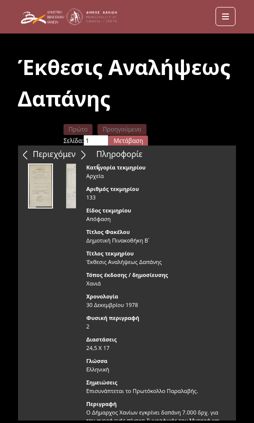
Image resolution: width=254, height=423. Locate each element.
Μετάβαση (128, 140)
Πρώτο (78, 129)
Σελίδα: (74, 140)
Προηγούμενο (121, 129)
